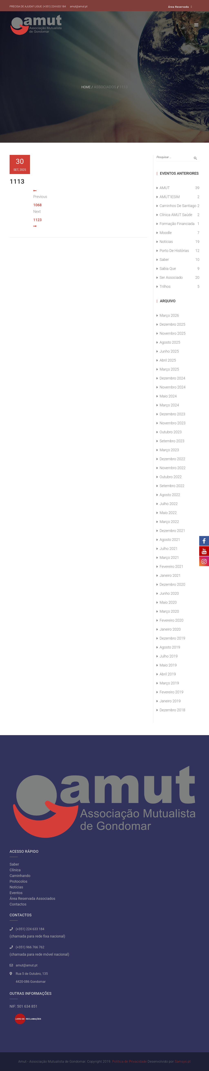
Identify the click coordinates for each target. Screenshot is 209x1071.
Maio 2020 (168, 602)
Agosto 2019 (170, 647)
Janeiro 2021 (170, 575)
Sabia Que (168, 268)
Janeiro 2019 (170, 701)
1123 (37, 220)
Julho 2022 (169, 504)
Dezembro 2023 (172, 414)
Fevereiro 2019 (171, 692)
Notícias (166, 241)
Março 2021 (169, 557)
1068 (37, 205)
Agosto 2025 (170, 342)
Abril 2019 (168, 674)
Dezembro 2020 (172, 584)
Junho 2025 (169, 351)
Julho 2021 (169, 548)
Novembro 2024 (173, 387)
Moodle (166, 233)
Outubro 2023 (171, 432)
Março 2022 (169, 522)
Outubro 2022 (171, 477)
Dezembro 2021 (172, 530)
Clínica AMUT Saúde (176, 215)
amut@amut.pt (78, 6)
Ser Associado (171, 277)
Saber (164, 259)
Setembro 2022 (172, 486)
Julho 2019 (169, 656)
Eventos (16, 893)
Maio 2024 (168, 396)
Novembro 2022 (173, 468)
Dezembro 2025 (172, 324)
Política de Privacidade (129, 1061)
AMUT (165, 188)
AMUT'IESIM (170, 197)
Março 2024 (169, 405)
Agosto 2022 (170, 495)
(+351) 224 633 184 (54, 6)
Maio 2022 (168, 513)
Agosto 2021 (170, 539)
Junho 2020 (169, 593)
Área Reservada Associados (32, 898)
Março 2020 (169, 611)
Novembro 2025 (173, 333)
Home (85, 87)
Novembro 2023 (173, 423)
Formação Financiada (177, 224)
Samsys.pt (183, 1061)
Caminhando (20, 876)
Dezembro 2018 (172, 710)
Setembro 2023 (172, 441)
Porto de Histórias (174, 250)
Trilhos (165, 286)
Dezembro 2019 (172, 638)
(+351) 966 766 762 (30, 947)
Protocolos (18, 881)
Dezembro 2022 (172, 459)
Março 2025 (169, 369)
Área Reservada (178, 6)
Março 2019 (169, 683)
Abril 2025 (168, 360)
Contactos (18, 904)
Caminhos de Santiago (178, 206)
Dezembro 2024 (172, 378)
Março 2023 (169, 450)
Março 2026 (169, 315)
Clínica (15, 870)
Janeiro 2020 (170, 629)
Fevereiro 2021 (171, 566)
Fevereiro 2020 (171, 620)
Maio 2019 (168, 665)
